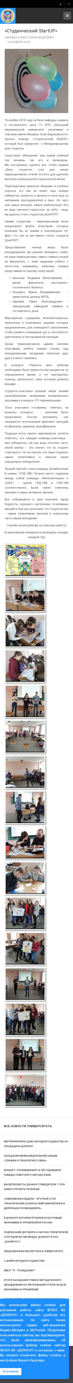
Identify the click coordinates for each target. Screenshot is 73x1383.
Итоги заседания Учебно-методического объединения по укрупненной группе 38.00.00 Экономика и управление (35, 1285)
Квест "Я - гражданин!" (19, 1270)
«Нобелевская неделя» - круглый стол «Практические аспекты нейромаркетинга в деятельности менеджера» (34, 1203)
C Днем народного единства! (24, 1260)
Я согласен (10, 1371)
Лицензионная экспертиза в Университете (33, 1251)
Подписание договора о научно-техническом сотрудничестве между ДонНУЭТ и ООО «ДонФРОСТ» (36, 1237)
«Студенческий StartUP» (31, 31)
